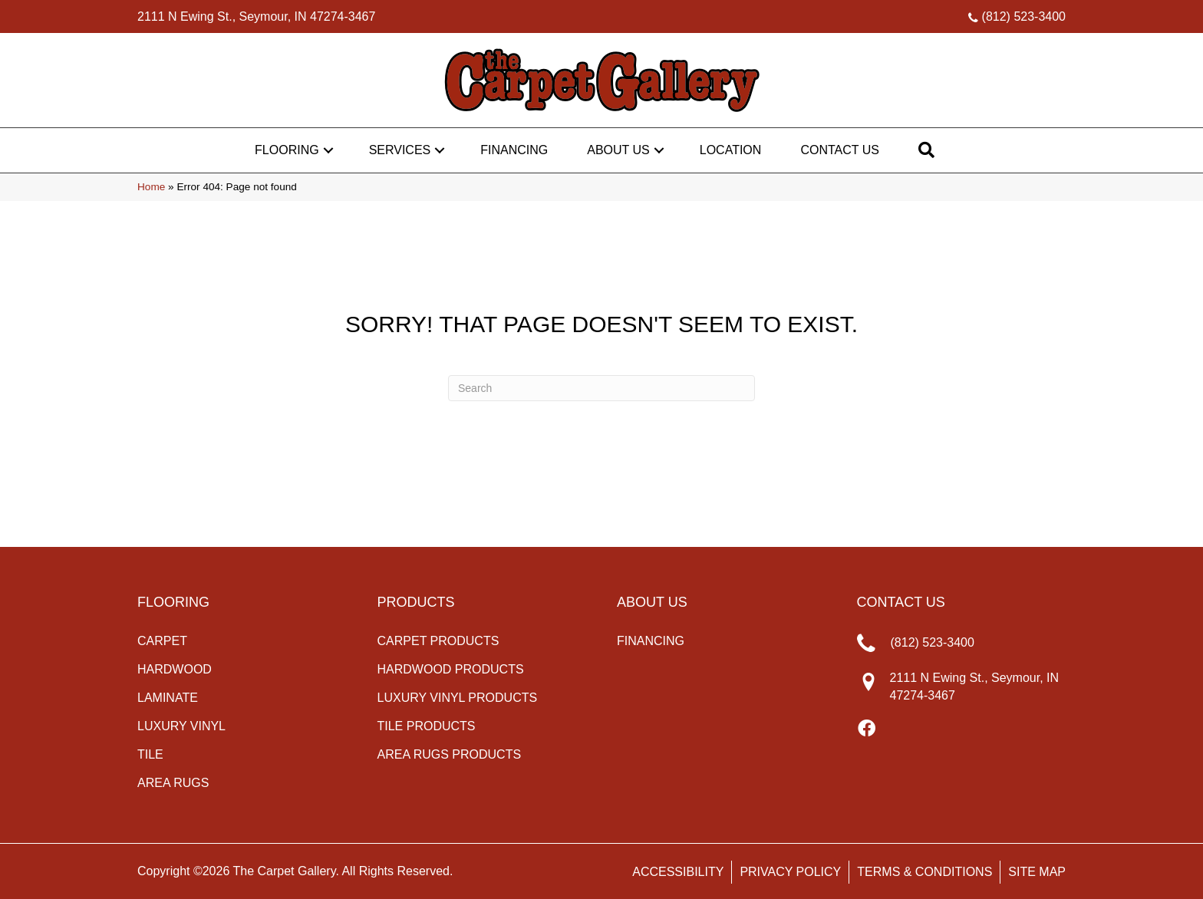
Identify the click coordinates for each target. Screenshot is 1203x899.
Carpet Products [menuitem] (438, 640)
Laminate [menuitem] (167, 697)
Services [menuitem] (400, 149)
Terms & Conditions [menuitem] (924, 871)
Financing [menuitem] (514, 149)
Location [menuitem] (731, 149)
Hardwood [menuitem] (174, 669)
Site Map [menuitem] (1037, 871)
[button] (328, 150)
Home (151, 187)
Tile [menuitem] (150, 754)
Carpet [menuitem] (162, 640)
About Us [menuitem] (618, 149)
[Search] (601, 388)
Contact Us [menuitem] (839, 149)
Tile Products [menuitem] (426, 726)
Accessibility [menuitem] (677, 871)
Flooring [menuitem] (287, 149)
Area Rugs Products (449, 754)
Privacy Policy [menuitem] (790, 871)
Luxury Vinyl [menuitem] (181, 726)
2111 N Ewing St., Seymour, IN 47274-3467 (256, 16)
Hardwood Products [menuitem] (450, 669)
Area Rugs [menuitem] (173, 782)
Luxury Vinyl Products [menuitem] (457, 697)
